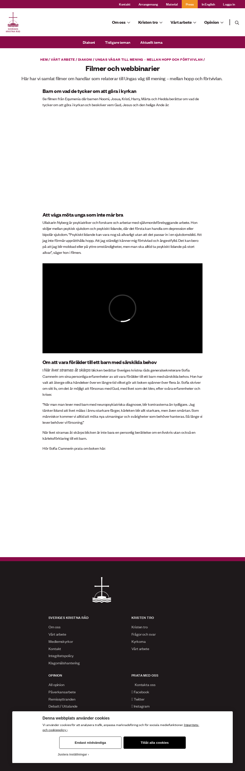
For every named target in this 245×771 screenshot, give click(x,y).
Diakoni (89, 42)
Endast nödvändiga (90, 743)
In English (208, 3)
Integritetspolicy (61, 655)
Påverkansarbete (62, 691)
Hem (44, 59)
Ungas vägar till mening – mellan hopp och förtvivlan (148, 59)
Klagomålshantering (64, 662)
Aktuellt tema (151, 42)
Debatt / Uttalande (63, 706)
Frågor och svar (144, 634)
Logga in (229, 3)
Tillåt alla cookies (154, 743)
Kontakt (124, 3)
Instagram (141, 706)
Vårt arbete (63, 59)
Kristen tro (140, 626)
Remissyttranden (62, 699)
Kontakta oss (144, 684)
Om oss (54, 626)
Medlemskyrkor (60, 641)
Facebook (140, 691)
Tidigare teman (117, 42)
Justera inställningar (72, 754)
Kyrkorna (139, 641)
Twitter (138, 699)
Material (172, 3)
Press (190, 3)
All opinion (56, 684)
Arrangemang (148, 3)
